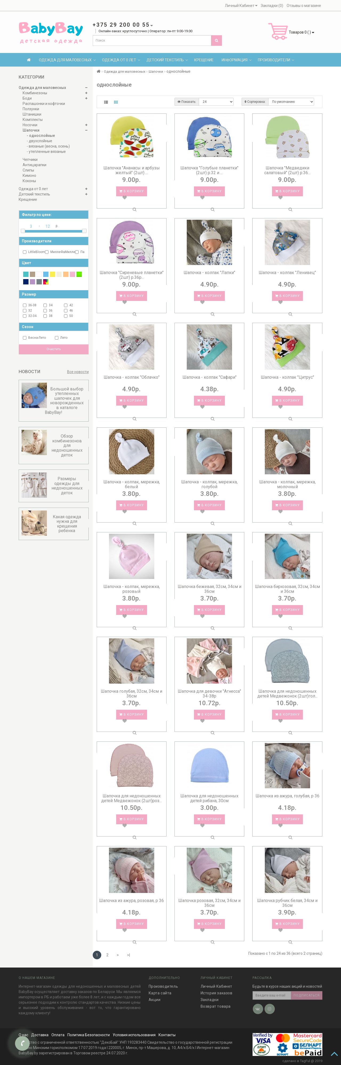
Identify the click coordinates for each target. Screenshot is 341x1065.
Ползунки (31, 109)
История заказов (217, 990)
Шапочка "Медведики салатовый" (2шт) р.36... (287, 170)
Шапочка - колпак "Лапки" (209, 272)
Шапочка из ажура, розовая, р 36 (131, 900)
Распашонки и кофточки (44, 103)
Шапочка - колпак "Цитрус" (287, 377)
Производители (276, 60)
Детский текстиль (167, 60)
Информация (236, 60)
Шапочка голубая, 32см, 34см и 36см (131, 694)
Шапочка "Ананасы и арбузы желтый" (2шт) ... (131, 170)
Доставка (39, 1035)
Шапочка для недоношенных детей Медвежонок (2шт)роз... (131, 798)
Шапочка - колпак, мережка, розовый (131, 589)
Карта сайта (160, 990)
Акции (155, 996)
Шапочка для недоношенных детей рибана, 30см (209, 798)
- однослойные (41, 135)
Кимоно (29, 175)
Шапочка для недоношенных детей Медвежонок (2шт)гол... (287, 694)
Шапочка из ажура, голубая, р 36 (287, 795)
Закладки (210, 996)
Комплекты (33, 119)
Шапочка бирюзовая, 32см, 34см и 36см (287, 589)
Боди (27, 98)
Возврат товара (216, 1003)
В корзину (131, 191)
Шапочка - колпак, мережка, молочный (287, 484)
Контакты (167, 1035)
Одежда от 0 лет (121, 60)
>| (128, 955)
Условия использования (134, 1035)
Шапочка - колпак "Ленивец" (287, 272)
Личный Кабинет (216, 983)
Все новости (78, 372)
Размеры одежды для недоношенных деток (67, 485)
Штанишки (32, 114)
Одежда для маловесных (67, 60)
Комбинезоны (35, 93)
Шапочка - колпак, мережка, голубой (209, 484)
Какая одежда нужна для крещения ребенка (67, 523)
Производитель (163, 983)
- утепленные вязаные (46, 151)
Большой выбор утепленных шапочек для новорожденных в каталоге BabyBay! (64, 400)
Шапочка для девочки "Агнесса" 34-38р (209, 694)
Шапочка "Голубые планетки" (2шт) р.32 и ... (209, 170)
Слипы (28, 170)
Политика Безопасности (88, 1035)
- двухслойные (39, 141)
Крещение (204, 60)
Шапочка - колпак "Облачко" (132, 377)
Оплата (57, 1035)
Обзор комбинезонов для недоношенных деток (67, 445)
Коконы (29, 181)
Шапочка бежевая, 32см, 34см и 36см (209, 589)
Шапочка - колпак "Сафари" (209, 377)
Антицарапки (34, 165)
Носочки (30, 125)
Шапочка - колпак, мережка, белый (131, 484)
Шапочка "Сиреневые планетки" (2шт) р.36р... (132, 275)
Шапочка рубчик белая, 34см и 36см (287, 903)
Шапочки (31, 130)
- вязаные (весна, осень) (48, 146)
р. (57, 226)
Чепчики (30, 159)
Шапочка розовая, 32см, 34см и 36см (209, 903)
